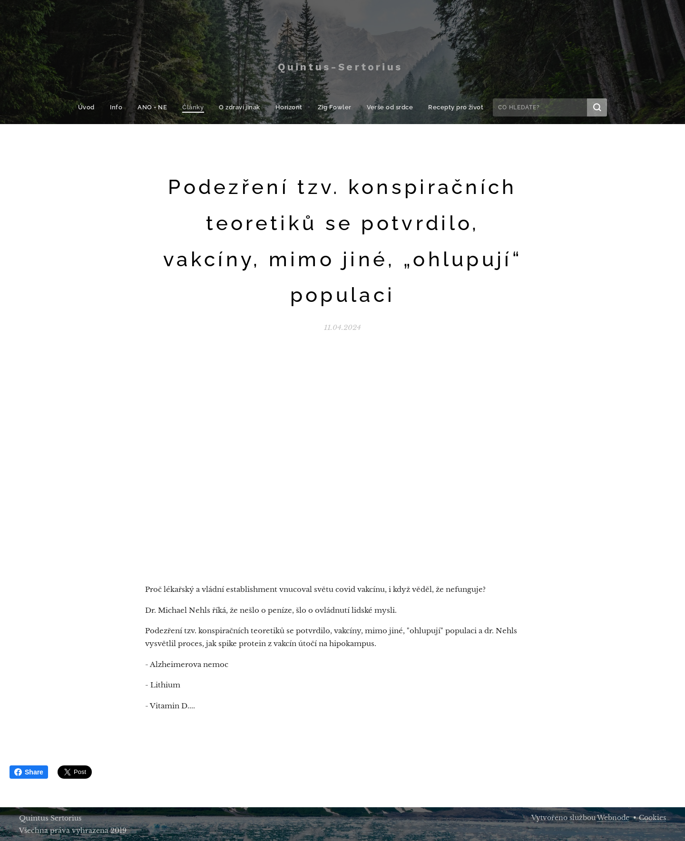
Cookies (652, 817)
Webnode (613, 817)
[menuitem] (95, 107)
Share (28, 772)
